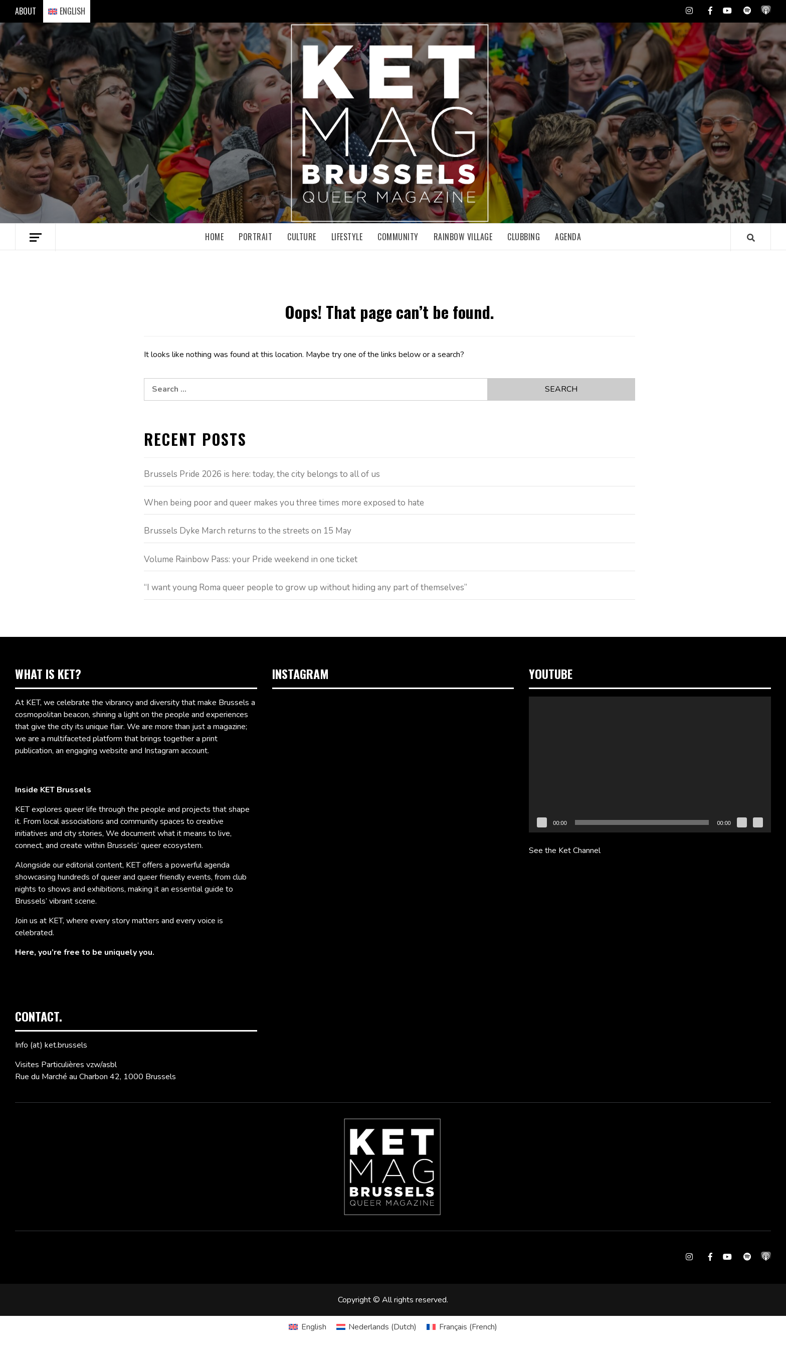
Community (398, 237)
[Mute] (742, 822)
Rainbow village (463, 237)
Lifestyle (347, 237)
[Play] (542, 822)
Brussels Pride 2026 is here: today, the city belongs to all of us (262, 474)
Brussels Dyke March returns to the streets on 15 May (247, 531)
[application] (650, 764)
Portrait (255, 237)
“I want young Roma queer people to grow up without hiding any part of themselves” (305, 587)
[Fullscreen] (758, 822)
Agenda (568, 237)
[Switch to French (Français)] (462, 1327)
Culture (301, 237)
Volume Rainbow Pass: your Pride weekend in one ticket (250, 559)
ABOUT (25, 11)
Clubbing (523, 237)
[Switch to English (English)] (307, 1327)
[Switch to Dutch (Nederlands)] (376, 1327)
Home (214, 237)
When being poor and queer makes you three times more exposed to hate (284, 503)
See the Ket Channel (565, 850)
